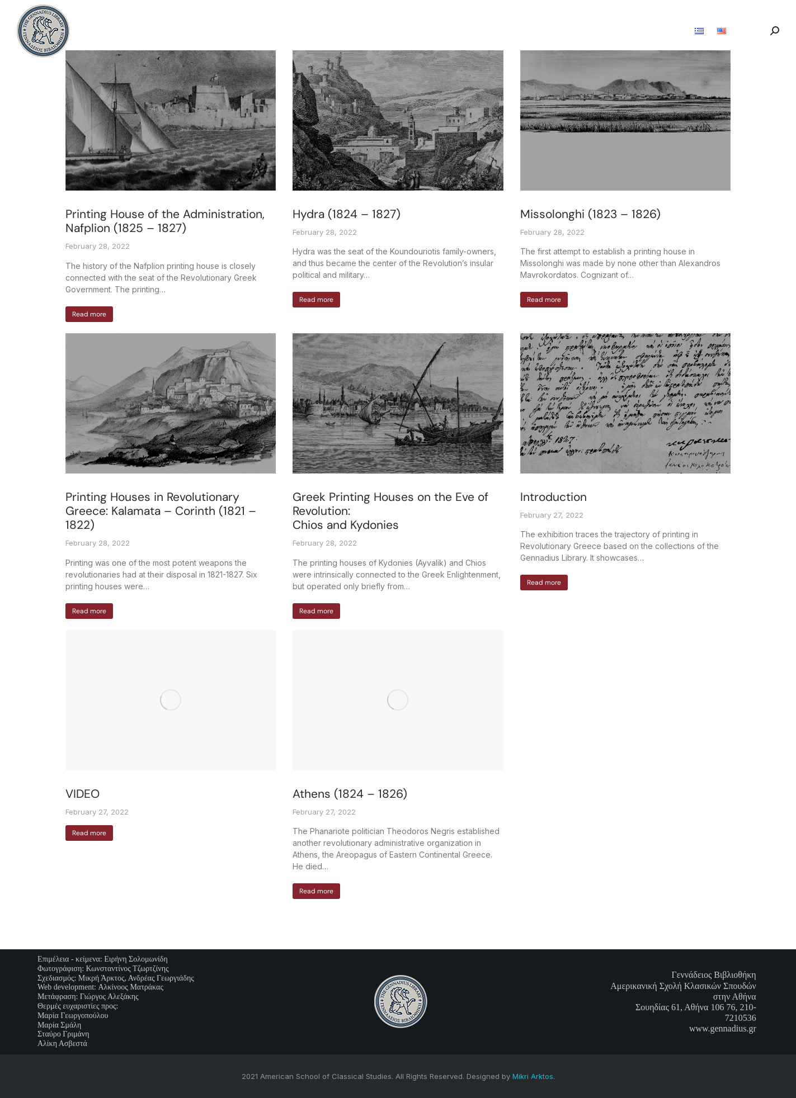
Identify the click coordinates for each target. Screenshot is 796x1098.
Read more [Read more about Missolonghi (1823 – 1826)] (544, 299)
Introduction (553, 497)
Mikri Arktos (532, 1076)
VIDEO (82, 794)
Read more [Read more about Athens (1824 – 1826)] (316, 891)
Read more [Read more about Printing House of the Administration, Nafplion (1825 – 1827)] (89, 314)
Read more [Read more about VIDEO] (89, 833)
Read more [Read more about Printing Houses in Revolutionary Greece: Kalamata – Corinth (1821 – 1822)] (89, 611)
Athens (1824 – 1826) (352, 794)
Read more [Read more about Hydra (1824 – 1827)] (316, 299)
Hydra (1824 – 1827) (347, 214)
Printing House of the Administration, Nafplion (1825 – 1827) (165, 221)
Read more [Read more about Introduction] (544, 582)
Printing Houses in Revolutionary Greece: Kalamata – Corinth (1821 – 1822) (160, 511)
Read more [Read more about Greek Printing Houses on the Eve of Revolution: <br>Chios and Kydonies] (316, 611)
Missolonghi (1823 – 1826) (590, 214)
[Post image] (170, 120)
